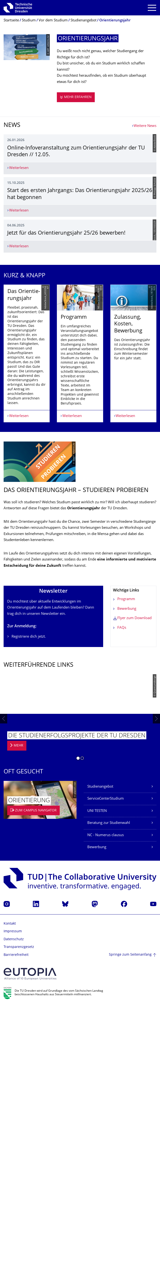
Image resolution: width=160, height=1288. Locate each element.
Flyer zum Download (134, 900)
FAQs (121, 909)
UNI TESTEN (97, 1092)
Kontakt (10, 1205)
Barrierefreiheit (16, 1236)
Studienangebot (100, 1068)
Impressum (13, 1212)
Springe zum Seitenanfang (130, 1236)
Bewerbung (126, 890)
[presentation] (3, 1000)
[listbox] (80, 622)
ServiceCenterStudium (105, 1080)
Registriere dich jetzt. (29, 918)
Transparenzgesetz (19, 1228)
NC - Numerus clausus (105, 1117)
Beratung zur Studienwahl (108, 1104)
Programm (126, 881)
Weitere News (145, 126)
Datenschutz (14, 1220)
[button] (78, 1040)
